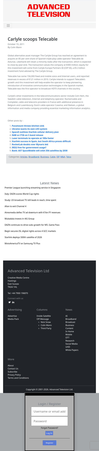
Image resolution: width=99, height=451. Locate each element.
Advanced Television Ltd (29, 271)
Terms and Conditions (18, 377)
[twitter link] (9, 302)
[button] (49, 394)
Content (69, 328)
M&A (62, 156)
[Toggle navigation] (8, 25)
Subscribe (12, 371)
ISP (57, 156)
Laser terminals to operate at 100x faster (33, 138)
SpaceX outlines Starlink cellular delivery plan (35, 132)
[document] (49, 422)
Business (44, 156)
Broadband (33, 156)
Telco (68, 156)
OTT (67, 337)
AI (66, 315)
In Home (69, 331)
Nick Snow (46, 322)
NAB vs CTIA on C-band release (27, 135)
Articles (23, 156)
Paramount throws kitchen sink (28, 125)
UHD (67, 346)
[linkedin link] (13, 302)
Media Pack (13, 319)
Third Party (46, 328)
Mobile (68, 334)
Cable (52, 156)
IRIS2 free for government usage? (29, 147)
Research (69, 340)
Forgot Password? (49, 427)
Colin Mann (46, 325)
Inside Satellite (44, 315)
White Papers (71, 350)
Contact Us (13, 368)
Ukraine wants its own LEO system (29, 128)
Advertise (12, 315)
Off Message (43, 319)
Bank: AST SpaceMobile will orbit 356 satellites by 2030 (39, 150)
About (11, 365)
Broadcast (70, 322)
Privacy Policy (14, 374)
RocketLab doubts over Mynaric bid (30, 144)
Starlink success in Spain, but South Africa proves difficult (41, 141)
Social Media (71, 343)
